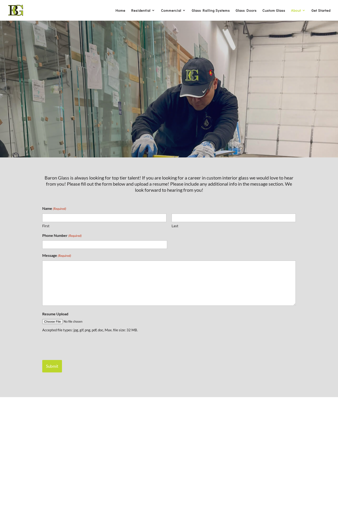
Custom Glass (273, 11)
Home (120, 11)
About (296, 11)
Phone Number (62, 236)
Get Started (320, 11)
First (46, 226)
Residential (140, 11)
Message (56, 256)
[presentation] (78, 345)
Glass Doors (246, 11)
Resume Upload (55, 314)
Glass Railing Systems (211, 11)
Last (175, 226)
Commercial (171, 11)
